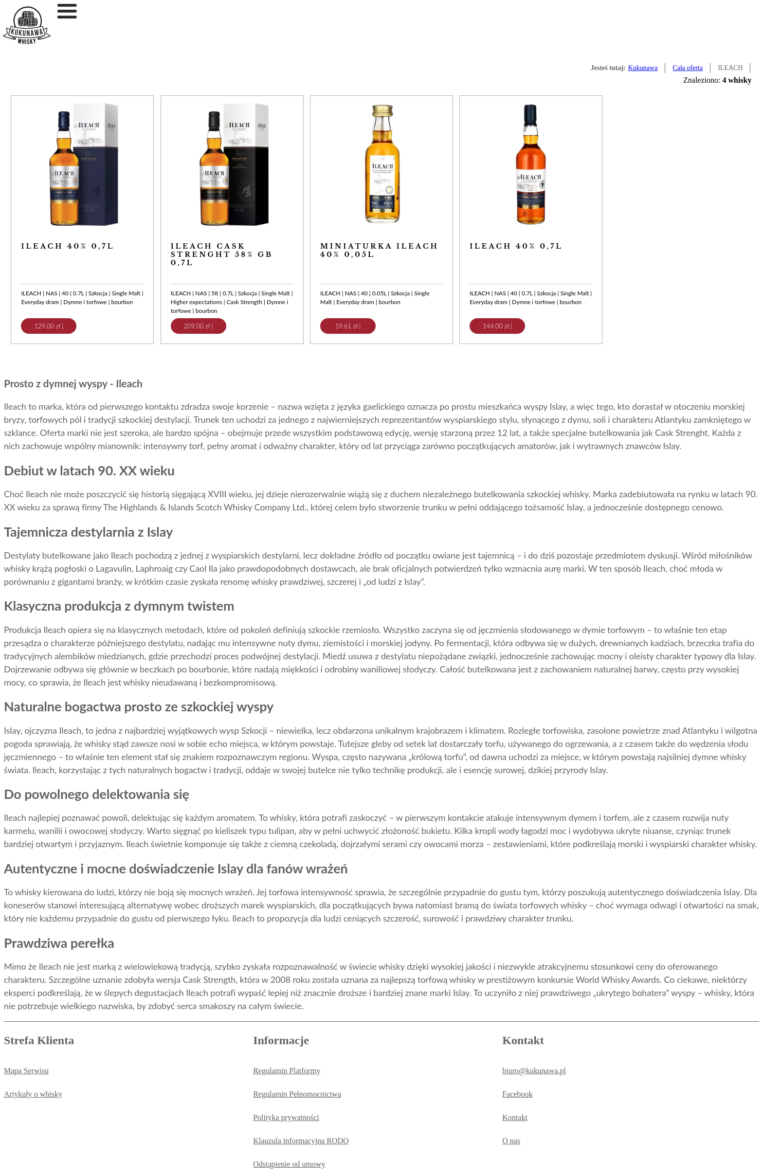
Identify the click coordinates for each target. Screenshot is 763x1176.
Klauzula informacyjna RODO (300, 1141)
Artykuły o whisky (33, 1094)
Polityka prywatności (286, 1117)
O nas (511, 1141)
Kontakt (514, 1117)
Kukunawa (643, 68)
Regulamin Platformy (286, 1071)
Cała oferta (687, 68)
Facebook (517, 1094)
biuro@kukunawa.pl (534, 1071)
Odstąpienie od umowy (289, 1164)
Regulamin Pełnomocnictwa (297, 1094)
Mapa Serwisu (26, 1071)
